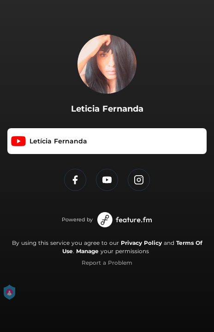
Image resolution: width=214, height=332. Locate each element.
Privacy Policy (141, 242)
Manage (87, 251)
